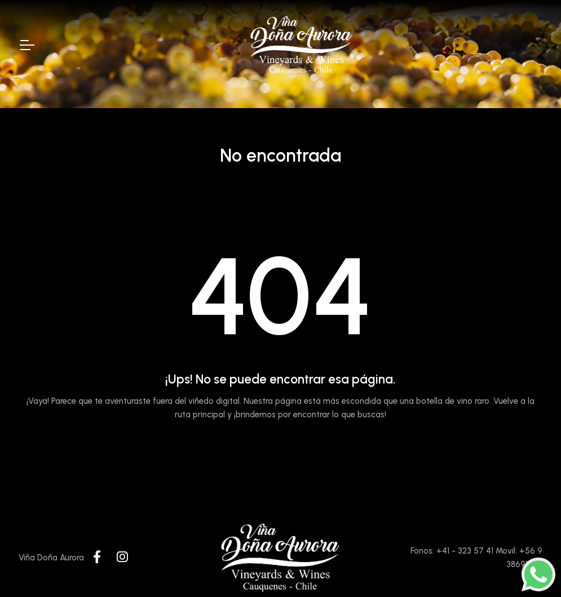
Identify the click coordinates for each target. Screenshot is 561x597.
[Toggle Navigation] (26, 45)
